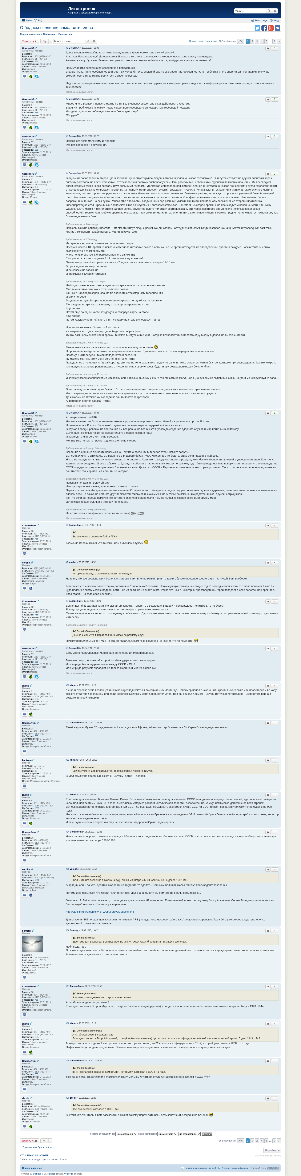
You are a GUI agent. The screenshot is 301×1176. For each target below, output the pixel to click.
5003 (37, 573)
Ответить (28, 41)
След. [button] (279, 41)
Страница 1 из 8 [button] (240, 41)
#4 (67, 173)
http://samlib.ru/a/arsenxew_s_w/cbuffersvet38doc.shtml (100, 911)
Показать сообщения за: (113, 1133)
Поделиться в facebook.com (264, 28)
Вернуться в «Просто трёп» (37, 1147)
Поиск (269, 10)
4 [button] (261, 41)
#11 (67, 722)
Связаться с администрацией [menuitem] (200, 1168)
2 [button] (252, 41)
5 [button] (266, 41)
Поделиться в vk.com (277, 28)
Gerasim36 (28, 48)
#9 (67, 648)
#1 (67, 48)
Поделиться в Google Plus (271, 28)
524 (36, 962)
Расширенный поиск (275, 10)
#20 (67, 1098)
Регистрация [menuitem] (261, 20)
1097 (37, 699)
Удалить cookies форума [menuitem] (234, 1168)
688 (36, 61)
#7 (67, 562)
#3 (67, 136)
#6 (67, 525)
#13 (67, 794)
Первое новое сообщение (203, 41)
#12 (67, 760)
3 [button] (257, 41)
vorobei (26, 562)
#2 (67, 99)
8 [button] (274, 41)
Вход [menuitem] (276, 20)
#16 (67, 930)
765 (36, 539)
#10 (67, 685)
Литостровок (81, 8)
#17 (67, 986)
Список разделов (32, 1168)
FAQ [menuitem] (40, 20)
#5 (67, 413)
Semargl (26, 930)
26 (36, 771)
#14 (67, 832)
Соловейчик (29, 525)
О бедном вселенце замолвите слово (56, 27)
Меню (29, 20)
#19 (67, 1060)
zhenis (25, 685)
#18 (67, 1023)
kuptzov (26, 760)
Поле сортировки (157, 1133)
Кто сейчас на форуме (34, 1155)
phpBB (52, 1174)
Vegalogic (68, 1174)
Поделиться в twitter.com (257, 28)
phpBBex (37, 1174)
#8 (67, 601)
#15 (67, 869)
